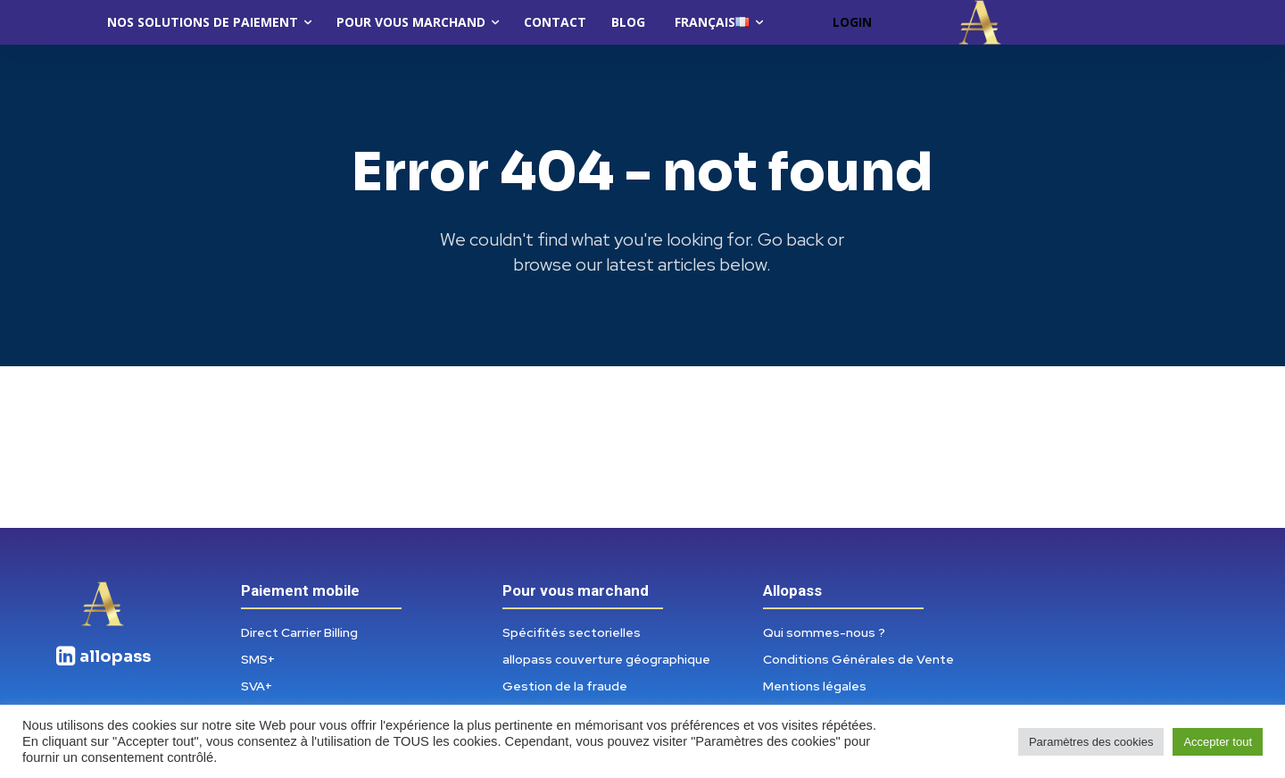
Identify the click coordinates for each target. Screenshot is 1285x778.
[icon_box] (102, 657)
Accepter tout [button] (1217, 742)
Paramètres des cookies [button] (1091, 742)
